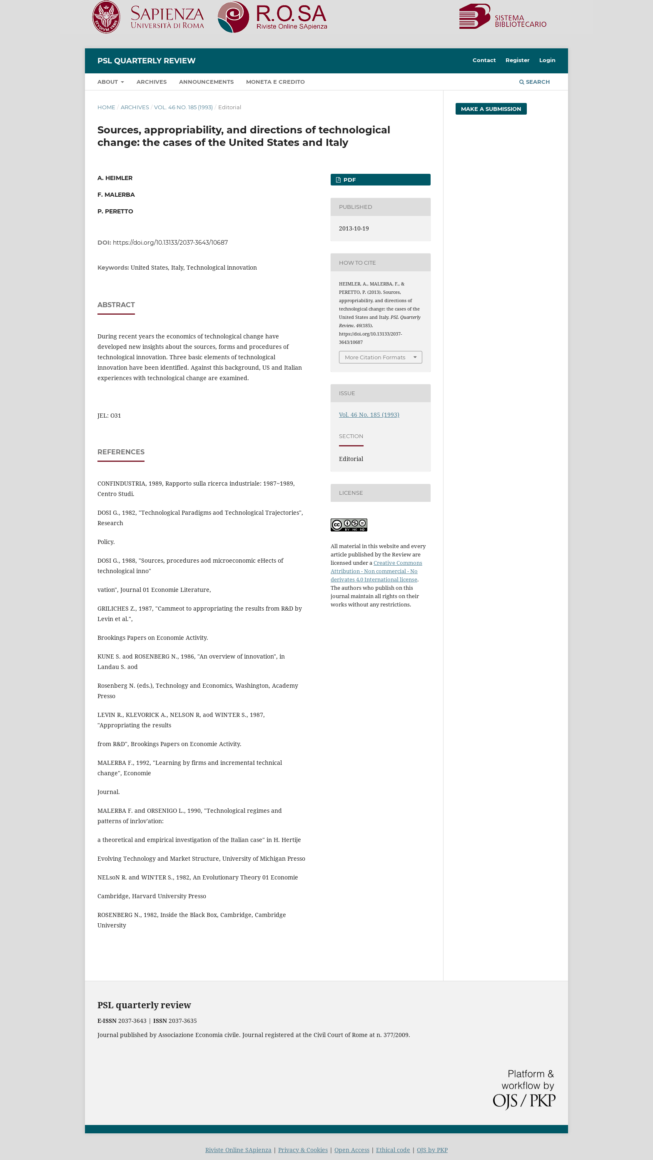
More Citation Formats (375, 357)
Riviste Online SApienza (238, 1150)
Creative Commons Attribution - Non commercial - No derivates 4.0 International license (376, 571)
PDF (349, 179)
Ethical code (393, 1150)
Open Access (351, 1150)
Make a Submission (491, 108)
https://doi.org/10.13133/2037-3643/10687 (170, 242)
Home (106, 107)
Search (534, 81)
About (108, 81)
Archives (152, 81)
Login (547, 60)
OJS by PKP (432, 1150)
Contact (484, 60)
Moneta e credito (275, 81)
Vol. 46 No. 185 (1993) (183, 107)
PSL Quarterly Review (146, 60)
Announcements (206, 81)
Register (518, 60)
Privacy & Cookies (303, 1150)
